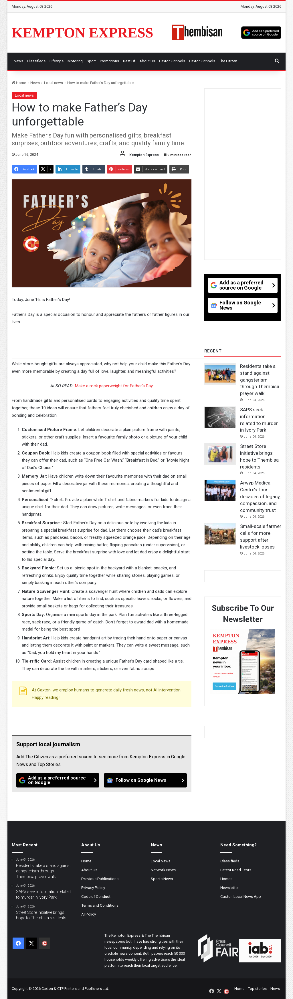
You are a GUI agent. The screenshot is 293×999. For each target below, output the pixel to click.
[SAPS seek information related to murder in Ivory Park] (220, 417)
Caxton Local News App (240, 896)
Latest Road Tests (235, 870)
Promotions (109, 61)
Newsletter (229, 887)
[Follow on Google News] (145, 780)
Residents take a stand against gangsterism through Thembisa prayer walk (259, 379)
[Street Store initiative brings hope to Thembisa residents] (220, 454)
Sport (91, 61)
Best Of (129, 61)
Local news (53, 83)
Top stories (257, 988)
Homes (226, 878)
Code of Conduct (95, 896)
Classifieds (36, 61)
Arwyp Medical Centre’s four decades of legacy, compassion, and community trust (260, 496)
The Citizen (228, 61)
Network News (163, 870)
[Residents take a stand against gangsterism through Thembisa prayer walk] (220, 374)
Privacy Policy (93, 887)
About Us (147, 61)
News (18, 61)
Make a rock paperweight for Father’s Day (114, 385)
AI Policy (88, 914)
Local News (160, 861)
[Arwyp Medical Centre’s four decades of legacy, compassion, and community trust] (220, 490)
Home (19, 83)
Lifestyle (57, 61)
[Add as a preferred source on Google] (261, 32)
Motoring (75, 61)
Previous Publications (99, 878)
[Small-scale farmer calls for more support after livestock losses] (220, 534)
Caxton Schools (172, 61)
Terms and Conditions (99, 905)
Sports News (162, 878)
